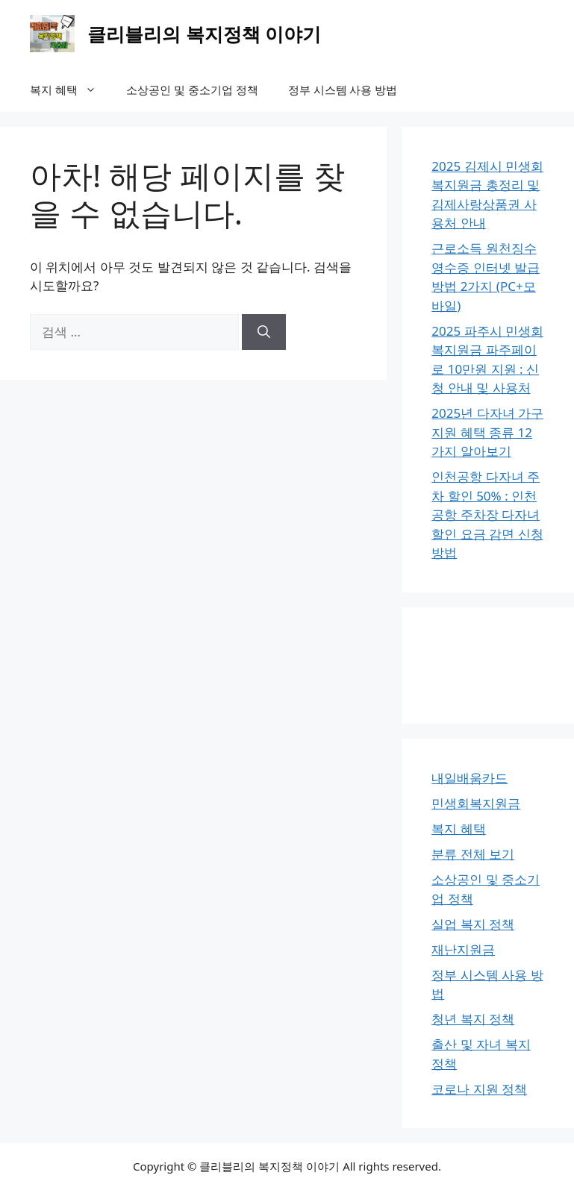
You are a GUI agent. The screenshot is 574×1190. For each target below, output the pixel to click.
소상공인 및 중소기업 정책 (192, 89)
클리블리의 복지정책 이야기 (204, 33)
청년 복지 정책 (472, 1018)
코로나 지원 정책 (479, 1088)
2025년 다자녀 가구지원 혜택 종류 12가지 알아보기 (487, 432)
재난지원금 (463, 949)
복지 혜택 (70, 89)
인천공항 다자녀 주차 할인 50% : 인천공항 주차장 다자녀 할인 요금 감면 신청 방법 (487, 514)
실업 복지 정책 (472, 924)
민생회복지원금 (475, 803)
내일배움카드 (469, 777)
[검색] (264, 332)
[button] (94, 89)
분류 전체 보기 (472, 853)
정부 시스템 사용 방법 (343, 89)
